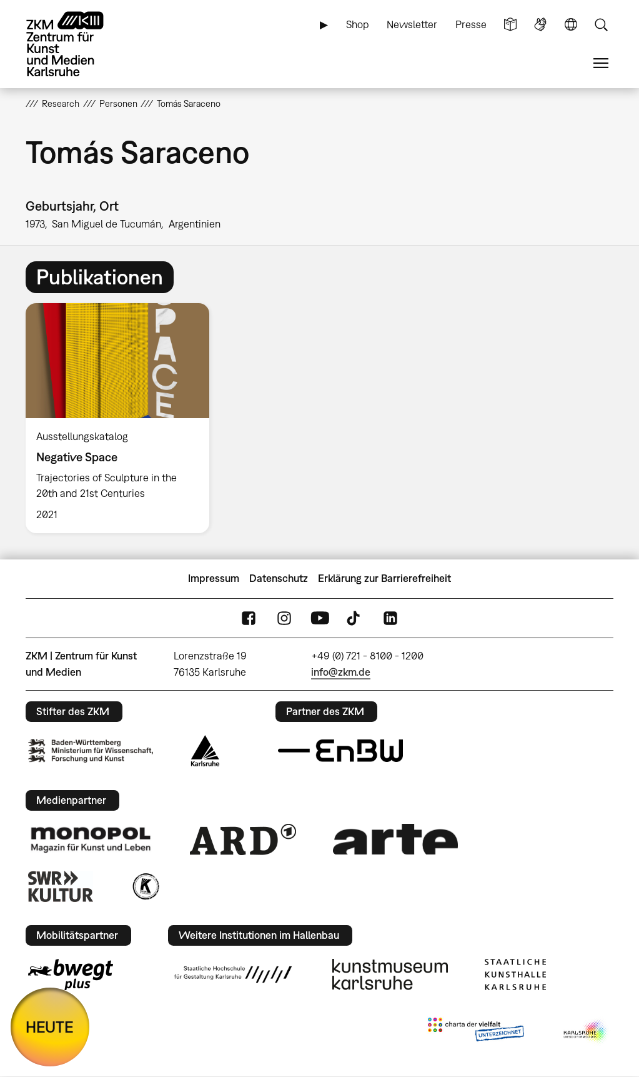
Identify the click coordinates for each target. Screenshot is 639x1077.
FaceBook (248, 618)
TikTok (354, 618)
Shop (357, 24)
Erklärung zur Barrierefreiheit (384, 578)
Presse (471, 24)
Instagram (284, 618)
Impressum (213, 578)
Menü (600, 63)
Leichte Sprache (510, 25)
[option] (123, 418)
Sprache (570, 25)
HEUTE (50, 1027)
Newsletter (412, 24)
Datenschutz (278, 578)
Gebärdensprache (540, 25)
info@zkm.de (340, 672)
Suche (600, 25)
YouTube (319, 618)
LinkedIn (390, 618)
